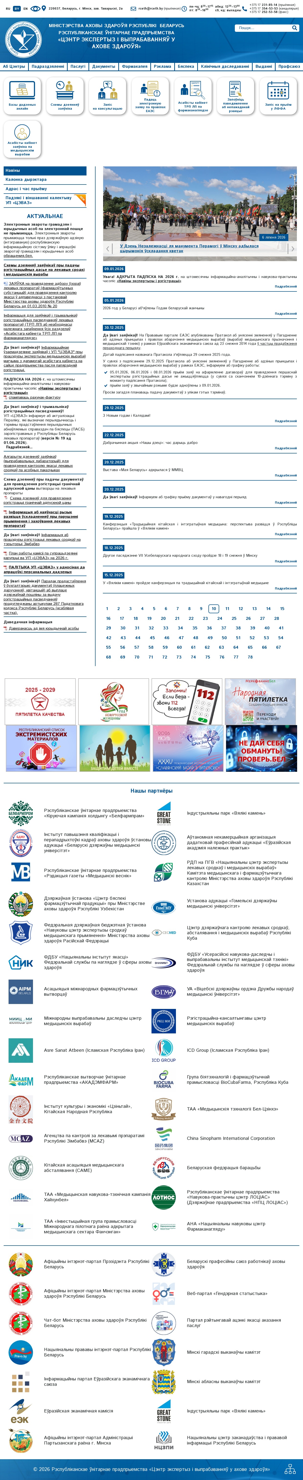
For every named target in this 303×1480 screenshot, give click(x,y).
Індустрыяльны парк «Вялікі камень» (226, 813)
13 (254, 609)
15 (282, 609)
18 (135, 619)
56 (122, 647)
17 (122, 619)
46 (166, 638)
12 (240, 609)
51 (238, 638)
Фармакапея (134, 66)
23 (205, 619)
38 (238, 628)
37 (223, 628)
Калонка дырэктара (26, 180)
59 (165, 647)
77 (236, 657)
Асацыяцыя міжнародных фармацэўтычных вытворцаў (90, 992)
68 (108, 657)
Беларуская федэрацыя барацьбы (223, 1168)
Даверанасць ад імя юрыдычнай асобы (44, 628)
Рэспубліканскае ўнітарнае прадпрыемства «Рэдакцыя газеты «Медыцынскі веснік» (90, 873)
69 (122, 657)
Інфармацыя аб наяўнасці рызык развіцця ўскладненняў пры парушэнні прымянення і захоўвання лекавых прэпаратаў (41, 519)
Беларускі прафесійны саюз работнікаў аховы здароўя (236, 1264)
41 (281, 628)
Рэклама (162, 66)
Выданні (264, 66)
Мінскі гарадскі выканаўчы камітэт (224, 1352)
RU (8, 9)
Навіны (13, 170)
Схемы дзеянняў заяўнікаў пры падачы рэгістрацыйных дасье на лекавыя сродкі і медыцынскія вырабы (44, 270)
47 (181, 638)
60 (179, 647)
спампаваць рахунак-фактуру (35, 397)
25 (234, 619)
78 (250, 657)
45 (152, 638)
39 (252, 628)
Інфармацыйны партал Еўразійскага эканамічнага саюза (97, 1382)
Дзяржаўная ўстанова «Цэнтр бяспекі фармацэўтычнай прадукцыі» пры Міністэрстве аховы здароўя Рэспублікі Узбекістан (94, 904)
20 (163, 619)
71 (151, 657)
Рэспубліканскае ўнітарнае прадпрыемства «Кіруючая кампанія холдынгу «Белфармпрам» (94, 813)
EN (25, 9)
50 (224, 638)
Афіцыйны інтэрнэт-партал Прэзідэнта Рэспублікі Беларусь (96, 1264)
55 (108, 647)
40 (267, 628)
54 (280, 638)
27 (262, 619)
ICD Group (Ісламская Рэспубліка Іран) (228, 1050)
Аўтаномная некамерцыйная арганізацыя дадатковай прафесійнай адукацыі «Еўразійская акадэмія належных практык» (239, 842)
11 (227, 609)
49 (210, 638)
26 (248, 619)
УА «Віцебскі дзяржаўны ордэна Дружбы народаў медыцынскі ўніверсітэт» (240, 992)
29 (108, 628)
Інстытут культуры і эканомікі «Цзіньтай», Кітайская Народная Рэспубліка (88, 1109)
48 (195, 638)
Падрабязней (286, 287)
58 (151, 647)
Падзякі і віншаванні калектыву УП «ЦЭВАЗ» (38, 200)
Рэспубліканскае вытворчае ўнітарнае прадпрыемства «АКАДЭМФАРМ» (85, 1080)
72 (164, 657)
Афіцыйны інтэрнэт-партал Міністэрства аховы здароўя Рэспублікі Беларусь (94, 1294)
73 (179, 657)
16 (108, 619)
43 (123, 638)
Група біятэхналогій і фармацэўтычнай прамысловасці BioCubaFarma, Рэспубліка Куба (237, 1080)
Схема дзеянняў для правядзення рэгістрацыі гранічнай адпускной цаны (37, 501)
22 (191, 619)
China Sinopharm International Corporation (231, 1138)
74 (193, 657)
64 (235, 647)
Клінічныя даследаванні (225, 66)
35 (194, 628)
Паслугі (78, 66)
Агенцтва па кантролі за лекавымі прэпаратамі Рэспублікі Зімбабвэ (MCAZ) (94, 1139)
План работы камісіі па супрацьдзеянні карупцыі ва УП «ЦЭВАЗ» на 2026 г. (40, 556)
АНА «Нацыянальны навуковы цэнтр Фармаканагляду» (226, 1227)
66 (264, 647)
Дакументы (103, 66)
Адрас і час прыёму (26, 189)
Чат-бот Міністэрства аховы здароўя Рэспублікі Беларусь (95, 1323)
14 (268, 609)
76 (221, 657)
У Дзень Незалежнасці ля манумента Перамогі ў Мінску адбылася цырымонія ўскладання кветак (189, 248)
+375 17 (272, 5)
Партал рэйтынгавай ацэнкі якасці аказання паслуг (234, 1323)
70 (136, 657)
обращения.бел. (18, 256)
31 (137, 628)
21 (177, 619)
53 (266, 638)
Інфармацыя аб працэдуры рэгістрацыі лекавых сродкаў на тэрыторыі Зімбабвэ (42, 539)
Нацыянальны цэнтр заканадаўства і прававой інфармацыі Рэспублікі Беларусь (237, 1440)
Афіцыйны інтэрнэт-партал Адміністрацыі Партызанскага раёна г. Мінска (88, 1440)
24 (219, 619)
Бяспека (186, 66)
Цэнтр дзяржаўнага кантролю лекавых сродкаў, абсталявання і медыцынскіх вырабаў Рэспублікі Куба (239, 933)
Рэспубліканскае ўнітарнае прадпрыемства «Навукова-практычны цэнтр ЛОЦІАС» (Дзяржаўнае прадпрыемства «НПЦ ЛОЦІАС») (237, 1197)
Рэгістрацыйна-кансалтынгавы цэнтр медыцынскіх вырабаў (226, 1021)
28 (276, 619)
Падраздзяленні (48, 66)
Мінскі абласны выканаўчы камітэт (224, 1381)
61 (193, 647)
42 (108, 638)
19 (149, 619)
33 (165, 628)
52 (252, 638)
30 (122, 628)
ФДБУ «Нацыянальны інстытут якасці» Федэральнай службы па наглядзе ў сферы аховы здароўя (98, 962)
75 (207, 657)
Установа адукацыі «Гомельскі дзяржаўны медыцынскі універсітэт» (232, 904)
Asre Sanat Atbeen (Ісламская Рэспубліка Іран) (94, 1050)
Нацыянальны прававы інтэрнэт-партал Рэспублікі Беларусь (97, 1352)
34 (180, 628)
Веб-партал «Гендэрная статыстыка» (227, 1293)
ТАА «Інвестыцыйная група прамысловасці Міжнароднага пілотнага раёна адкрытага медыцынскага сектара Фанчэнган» (90, 1227)
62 (207, 647)
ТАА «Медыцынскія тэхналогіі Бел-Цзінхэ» (232, 1109)
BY (17, 9)
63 (221, 647)
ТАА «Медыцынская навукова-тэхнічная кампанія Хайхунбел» (97, 1197)
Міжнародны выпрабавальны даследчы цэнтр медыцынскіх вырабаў (92, 1021)
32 (151, 628)
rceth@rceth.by (159, 9)
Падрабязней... (19, 447)
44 (138, 638)
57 (136, 647)
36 (209, 628)
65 (250, 647)
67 (278, 647)
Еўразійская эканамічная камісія (78, 1411)
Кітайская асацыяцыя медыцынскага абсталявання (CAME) (84, 1168)
